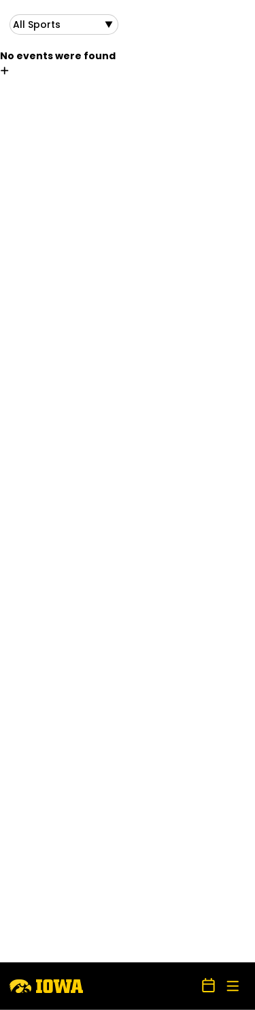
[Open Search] (186, 986)
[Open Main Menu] (233, 986)
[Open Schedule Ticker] (209, 986)
